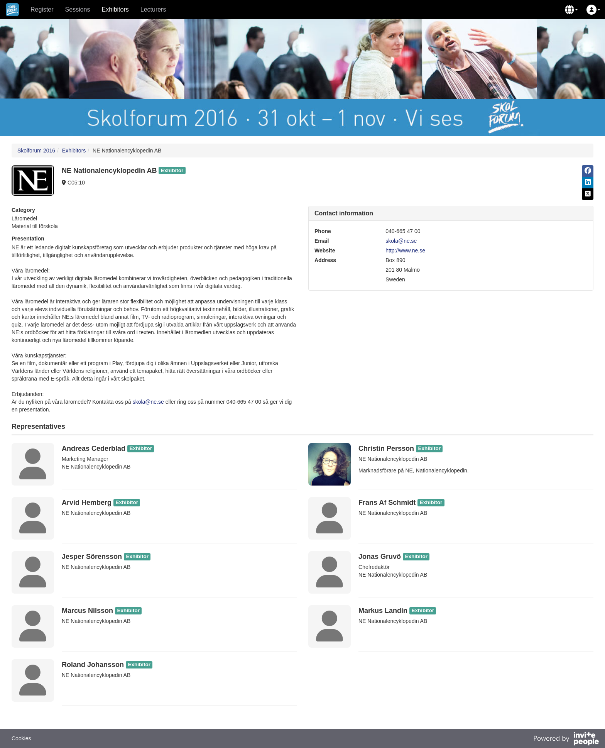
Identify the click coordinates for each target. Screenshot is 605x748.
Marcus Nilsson (87, 610)
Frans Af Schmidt (387, 502)
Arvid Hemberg (87, 502)
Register (42, 9)
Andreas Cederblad (93, 448)
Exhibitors (115, 9)
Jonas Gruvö (379, 556)
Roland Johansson (93, 664)
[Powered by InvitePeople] (566, 739)
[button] (571, 9)
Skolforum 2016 (36, 150)
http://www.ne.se (405, 250)
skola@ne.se (148, 402)
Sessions (77, 9)
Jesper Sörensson (92, 556)
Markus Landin (382, 610)
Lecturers (153, 9)
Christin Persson (386, 448)
